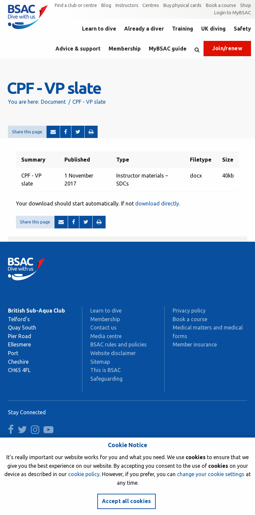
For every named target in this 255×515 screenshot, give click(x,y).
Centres (150, 5)
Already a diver (144, 29)
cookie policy (84, 474)
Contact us (103, 327)
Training (182, 29)
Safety (242, 29)
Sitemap (100, 362)
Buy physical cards (182, 5)
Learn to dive (99, 29)
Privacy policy (189, 311)
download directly (157, 203)
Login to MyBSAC (232, 12)
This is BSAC (105, 370)
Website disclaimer (113, 353)
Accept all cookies (126, 501)
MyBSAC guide (168, 49)
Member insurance (195, 344)
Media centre (106, 336)
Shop (245, 5)
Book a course (221, 5)
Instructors (126, 5)
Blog (106, 5)
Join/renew (227, 48)
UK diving (213, 29)
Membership (125, 49)
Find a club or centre (75, 5)
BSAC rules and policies (118, 344)
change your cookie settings (210, 474)
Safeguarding (106, 379)
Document (53, 102)
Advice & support (78, 49)
